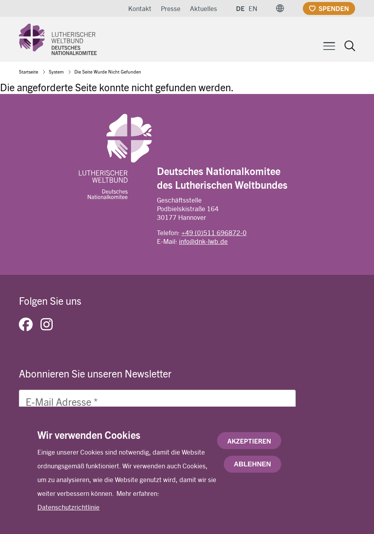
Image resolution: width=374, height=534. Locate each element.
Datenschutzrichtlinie (68, 510)
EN (253, 8)
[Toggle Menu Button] (329, 45)
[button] (280, 8)
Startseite (28, 71)
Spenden (334, 8)
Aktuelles (203, 8)
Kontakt (139, 8)
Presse (171, 8)
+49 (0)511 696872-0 (214, 232)
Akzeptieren (249, 444)
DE (240, 8)
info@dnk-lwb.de (203, 241)
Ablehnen (252, 468)
